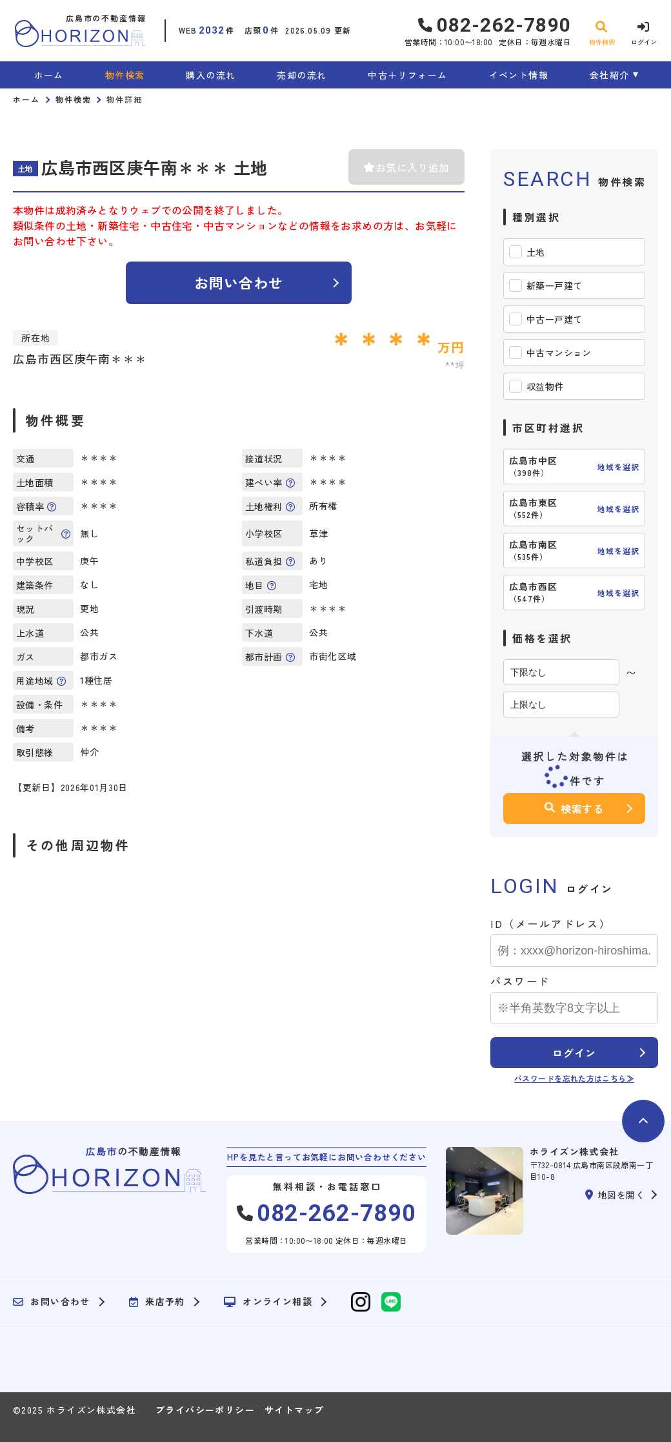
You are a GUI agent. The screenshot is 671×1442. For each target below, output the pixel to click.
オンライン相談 (268, 1302)
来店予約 (157, 1302)
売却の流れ (301, 74)
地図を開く (615, 1194)
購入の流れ (210, 74)
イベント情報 (518, 74)
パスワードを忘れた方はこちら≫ (574, 1078)
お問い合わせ (239, 282)
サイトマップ (294, 1409)
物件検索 (125, 74)
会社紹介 (610, 74)
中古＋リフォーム (407, 74)
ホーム (49, 74)
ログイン (574, 1052)
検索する (574, 808)
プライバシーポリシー (205, 1409)
